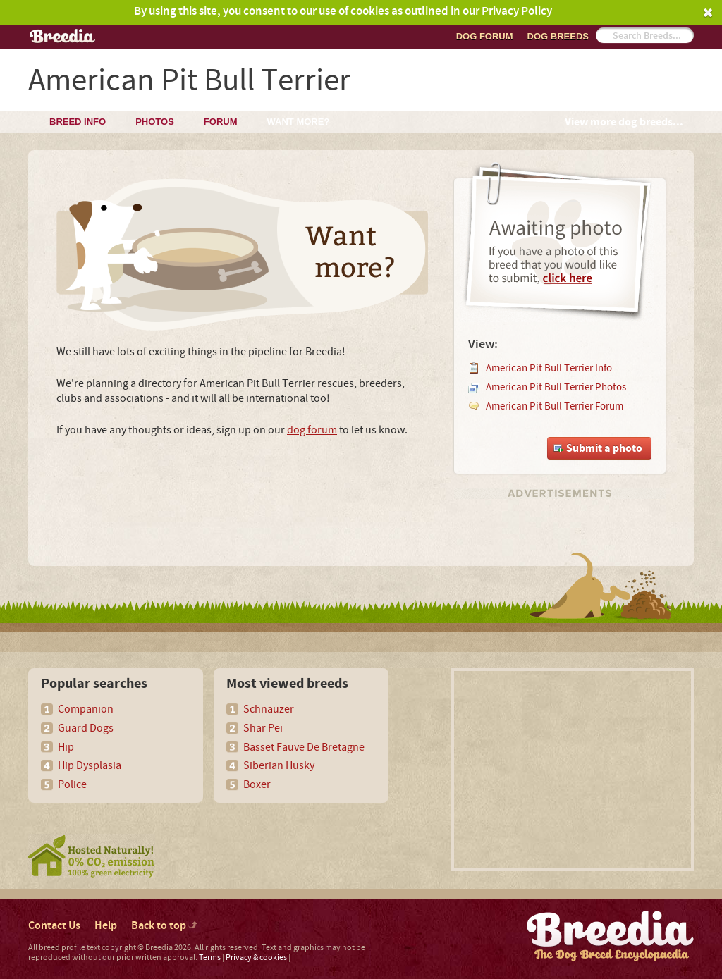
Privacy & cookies (256, 957)
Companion (86, 709)
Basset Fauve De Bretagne (304, 747)
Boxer (257, 784)
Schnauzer (268, 709)
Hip (66, 747)
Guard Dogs (86, 728)
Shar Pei (263, 728)
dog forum (312, 430)
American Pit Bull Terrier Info (549, 368)
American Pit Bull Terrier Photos (556, 387)
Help (105, 925)
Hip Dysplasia (89, 765)
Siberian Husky (278, 765)
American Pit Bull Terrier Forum (554, 406)
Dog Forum (484, 36)
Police (72, 784)
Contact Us (54, 925)
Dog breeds (558, 36)
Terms (210, 957)
